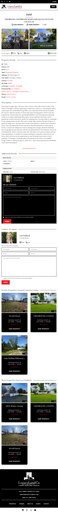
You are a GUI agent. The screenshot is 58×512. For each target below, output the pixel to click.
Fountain (10, 80)
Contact (46, 504)
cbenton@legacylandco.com (29, 494)
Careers (21, 504)
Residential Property (11, 72)
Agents (38, 504)
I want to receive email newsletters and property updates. (19, 217)
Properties (12, 504)
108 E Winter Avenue (14, 406)
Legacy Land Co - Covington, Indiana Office (15, 91)
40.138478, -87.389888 (15, 86)
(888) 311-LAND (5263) (29, 497)
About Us (30, 504)
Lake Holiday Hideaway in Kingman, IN (14, 358)
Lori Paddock (15, 89)
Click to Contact (11, 97)
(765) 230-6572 (11, 94)
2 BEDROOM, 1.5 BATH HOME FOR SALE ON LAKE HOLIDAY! (43, 316)
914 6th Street (14, 316)
